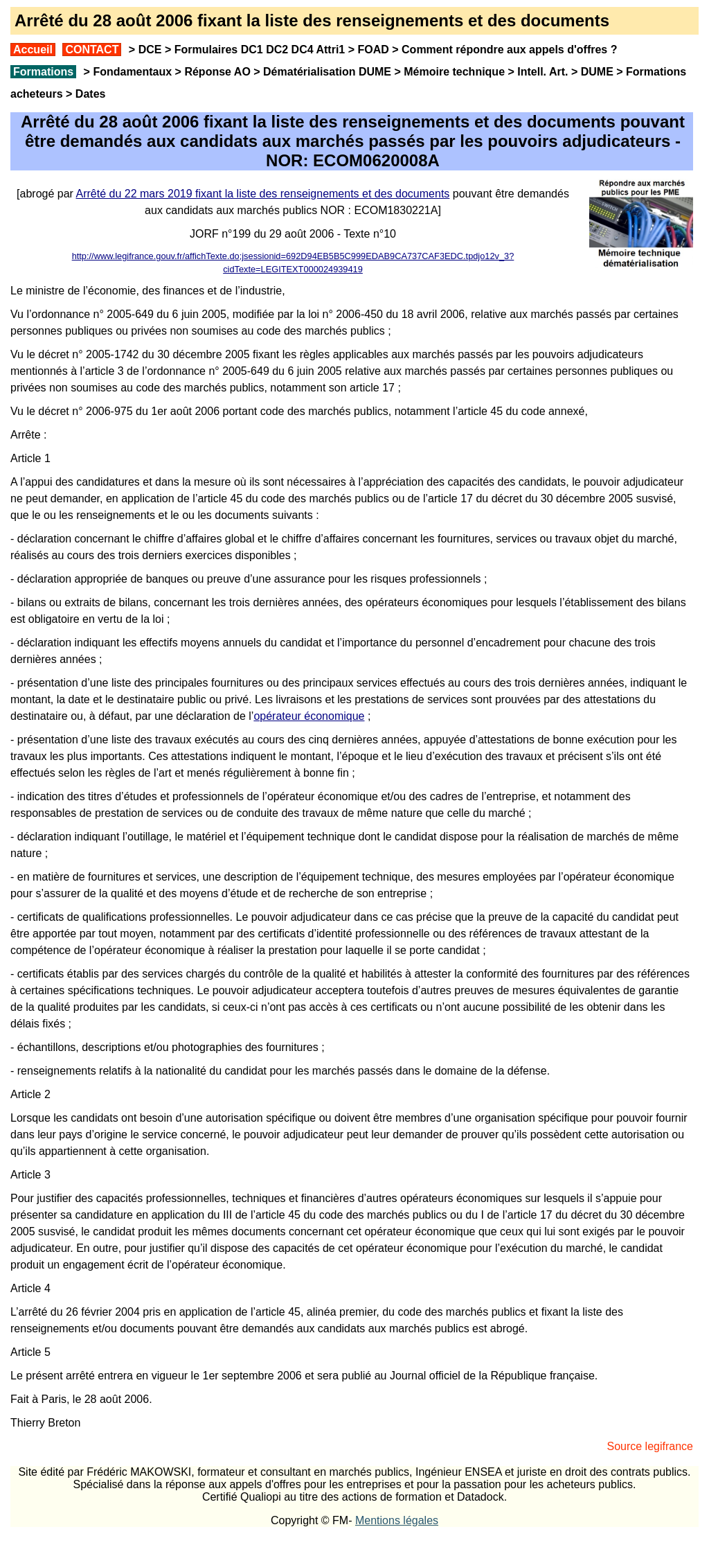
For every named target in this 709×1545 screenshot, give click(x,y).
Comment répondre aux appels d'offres (504, 49)
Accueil (33, 49)
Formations (43, 72)
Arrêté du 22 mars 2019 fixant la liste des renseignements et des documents (262, 194)
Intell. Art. (542, 72)
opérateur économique (308, 716)
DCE (150, 49)
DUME (597, 72)
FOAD (372, 49)
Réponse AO (217, 72)
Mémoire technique (454, 72)
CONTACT (91, 49)
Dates (90, 94)
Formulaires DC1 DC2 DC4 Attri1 (259, 49)
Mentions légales (396, 1520)
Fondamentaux (131, 72)
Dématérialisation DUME (327, 72)
